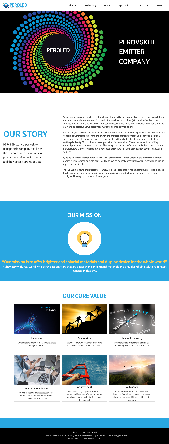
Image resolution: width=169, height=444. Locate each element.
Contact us (143, 5)
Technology (90, 5)
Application (124, 5)
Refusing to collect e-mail (89, 432)
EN (159, 5)
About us (73, 5)
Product (107, 5)
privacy (74, 432)
